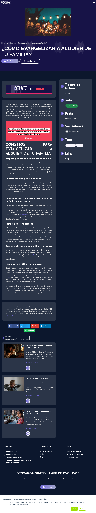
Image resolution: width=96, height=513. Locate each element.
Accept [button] (74, 508)
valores (37, 165)
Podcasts (43, 454)
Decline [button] (82, 508)
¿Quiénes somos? (46, 451)
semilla (32, 255)
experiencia (24, 214)
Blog (11, 43)
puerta (8, 277)
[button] (13, 326)
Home (3, 43)
